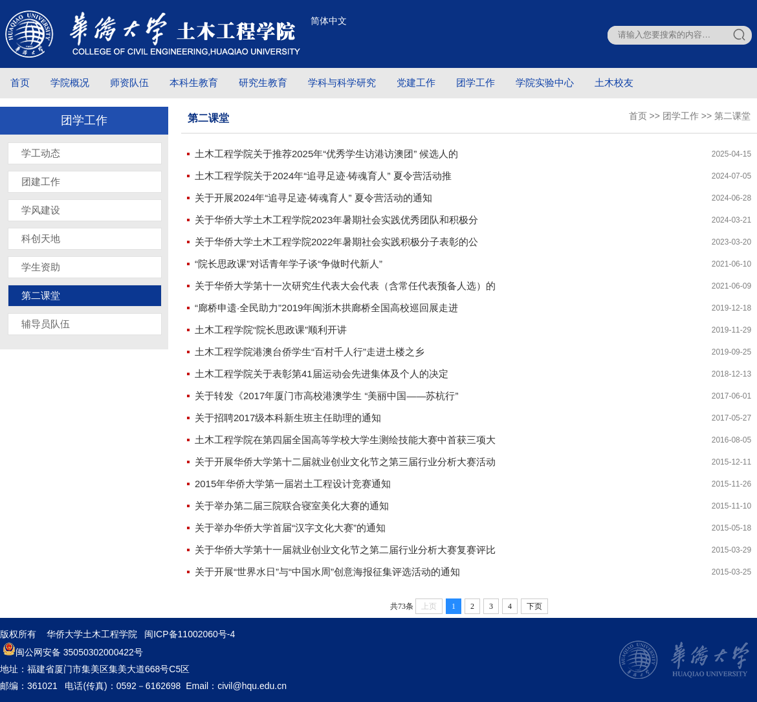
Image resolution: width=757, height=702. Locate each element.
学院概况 (69, 82)
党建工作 (416, 82)
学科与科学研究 (342, 82)
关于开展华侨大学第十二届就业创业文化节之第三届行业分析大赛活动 (345, 461)
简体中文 (329, 21)
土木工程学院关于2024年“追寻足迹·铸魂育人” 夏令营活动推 (323, 175)
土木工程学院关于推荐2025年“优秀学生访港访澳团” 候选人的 (327, 153)
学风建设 (40, 209)
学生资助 (40, 266)
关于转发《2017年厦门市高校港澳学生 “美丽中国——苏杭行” (327, 395)
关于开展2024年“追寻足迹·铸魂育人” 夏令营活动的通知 (313, 197)
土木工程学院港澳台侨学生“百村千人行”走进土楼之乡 (309, 351)
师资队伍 (129, 82)
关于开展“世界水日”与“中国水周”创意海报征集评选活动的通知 (327, 571)
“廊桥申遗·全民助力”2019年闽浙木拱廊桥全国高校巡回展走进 (327, 307)
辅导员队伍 (45, 323)
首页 (20, 82)
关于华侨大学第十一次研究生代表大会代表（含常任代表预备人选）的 (345, 285)
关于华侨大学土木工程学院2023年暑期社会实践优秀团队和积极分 (336, 219)
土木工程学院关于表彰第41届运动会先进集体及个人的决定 (321, 373)
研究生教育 (263, 82)
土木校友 (614, 82)
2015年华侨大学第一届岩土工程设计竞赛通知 (293, 483)
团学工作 (475, 82)
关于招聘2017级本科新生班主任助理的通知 (288, 417)
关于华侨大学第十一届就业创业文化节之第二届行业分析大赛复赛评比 (345, 549)
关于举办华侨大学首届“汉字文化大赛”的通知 (290, 527)
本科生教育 (194, 82)
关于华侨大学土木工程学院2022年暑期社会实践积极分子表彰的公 (336, 241)
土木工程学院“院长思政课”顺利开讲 (271, 329)
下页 (534, 606)
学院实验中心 (545, 82)
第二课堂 (40, 295)
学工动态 (40, 153)
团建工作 (40, 181)
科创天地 (40, 238)
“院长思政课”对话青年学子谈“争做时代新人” (288, 263)
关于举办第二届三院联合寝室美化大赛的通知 (292, 505)
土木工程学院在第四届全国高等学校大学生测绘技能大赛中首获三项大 (345, 439)
